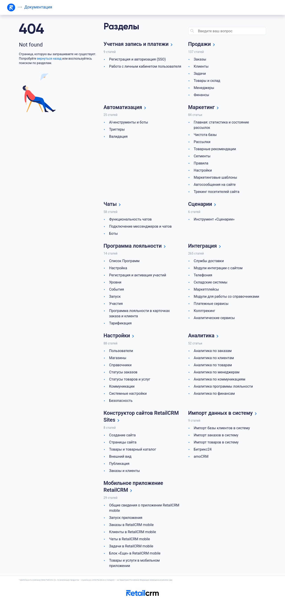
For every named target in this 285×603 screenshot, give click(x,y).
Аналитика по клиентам (214, 358)
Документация (38, 7)
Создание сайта (122, 436)
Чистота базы (205, 135)
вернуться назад (49, 58)
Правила (201, 163)
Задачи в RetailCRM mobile (131, 547)
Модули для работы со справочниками (226, 297)
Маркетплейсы (206, 290)
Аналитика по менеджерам (216, 372)
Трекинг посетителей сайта (216, 192)
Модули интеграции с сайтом (218, 268)
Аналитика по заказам (213, 351)
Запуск (115, 297)
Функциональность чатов (130, 219)
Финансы (201, 95)
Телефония (203, 275)
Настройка (118, 268)
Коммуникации (121, 387)
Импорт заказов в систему (216, 436)
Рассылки (202, 142)
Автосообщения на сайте (215, 185)
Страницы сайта (122, 443)
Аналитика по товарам (213, 365)
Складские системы (210, 283)
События (116, 290)
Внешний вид (120, 457)
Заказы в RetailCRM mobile (131, 526)
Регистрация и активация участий (137, 275)
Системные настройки (128, 394)
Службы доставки (209, 261)
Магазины (117, 358)
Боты (113, 234)
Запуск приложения (125, 518)
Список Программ (124, 261)
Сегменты (202, 156)
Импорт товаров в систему (216, 443)
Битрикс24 (203, 450)
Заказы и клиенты (124, 471)
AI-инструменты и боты (128, 122)
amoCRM (201, 457)
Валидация (118, 137)
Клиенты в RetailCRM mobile (132, 533)
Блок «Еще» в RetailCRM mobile (135, 554)
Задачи (200, 73)
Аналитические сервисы (214, 318)
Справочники (120, 365)
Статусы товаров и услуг (129, 380)
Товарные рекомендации (215, 149)
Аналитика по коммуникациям (219, 380)
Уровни (115, 283)
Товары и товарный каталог (132, 450)
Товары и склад (207, 81)
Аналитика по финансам (214, 394)
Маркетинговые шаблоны (215, 178)
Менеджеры (204, 88)
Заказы (200, 59)
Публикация (119, 464)
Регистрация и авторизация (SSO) (137, 59)
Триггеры (117, 129)
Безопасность (120, 401)
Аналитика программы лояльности (223, 387)
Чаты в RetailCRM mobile (129, 540)
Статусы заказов (123, 372)
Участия (116, 304)
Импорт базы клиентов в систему (222, 429)
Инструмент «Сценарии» (214, 219)
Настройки (203, 170)
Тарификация (120, 324)
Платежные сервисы (211, 304)
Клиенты (201, 66)
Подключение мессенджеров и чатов (140, 227)
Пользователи (121, 351)
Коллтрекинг (204, 311)
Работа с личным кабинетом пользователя (145, 66)
